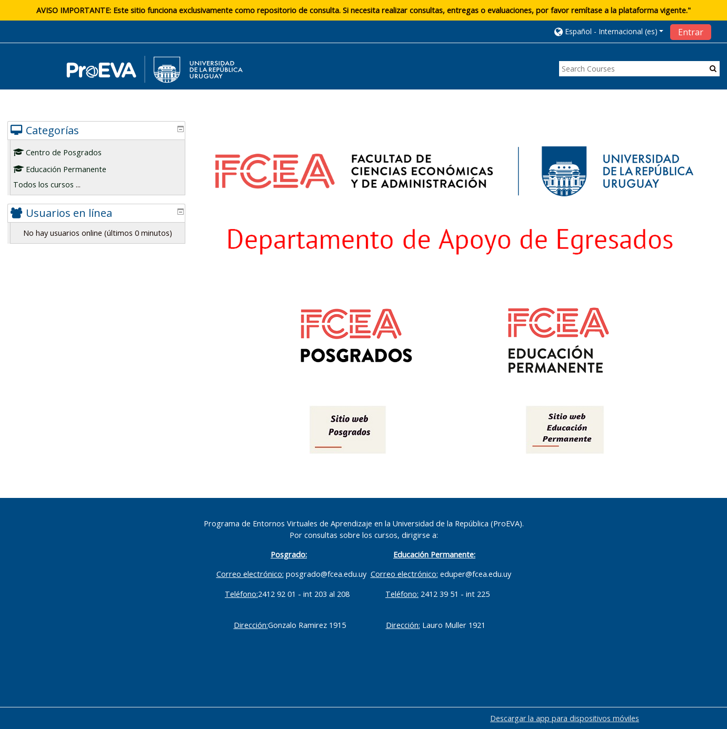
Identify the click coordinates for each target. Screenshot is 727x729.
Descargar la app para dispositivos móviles (564, 718)
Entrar (690, 32)
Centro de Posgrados (65, 152)
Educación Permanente (67, 169)
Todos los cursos (51, 184)
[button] (609, 31)
